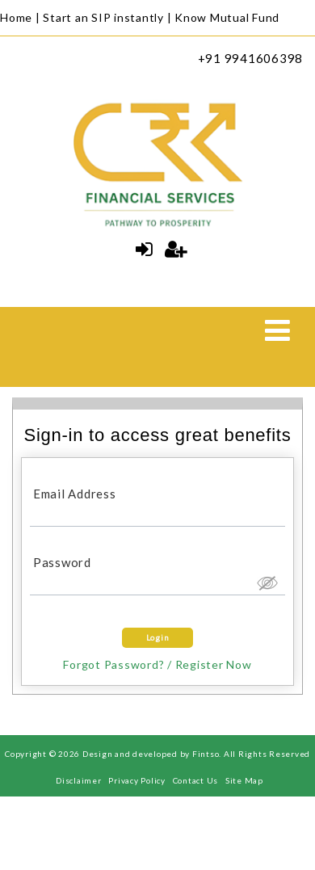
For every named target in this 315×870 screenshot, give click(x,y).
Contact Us (196, 780)
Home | (20, 17)
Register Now (213, 664)
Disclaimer (79, 780)
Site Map (244, 780)
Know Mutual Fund (226, 17)
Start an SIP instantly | (107, 17)
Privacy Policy (137, 780)
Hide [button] (266, 582)
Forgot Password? (113, 664)
